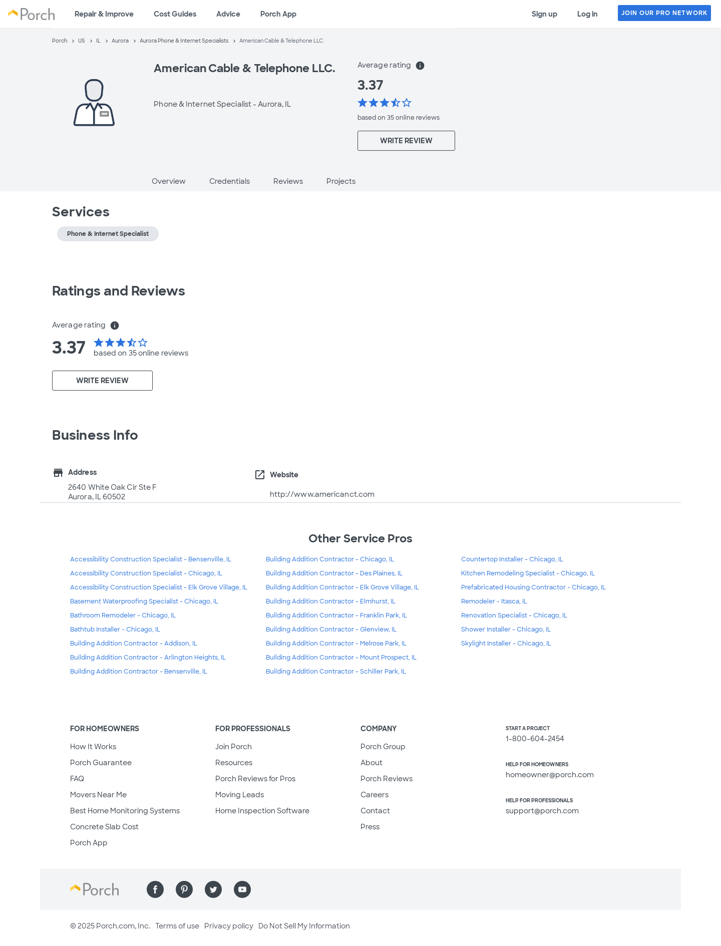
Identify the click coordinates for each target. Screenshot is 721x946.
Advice (228, 14)
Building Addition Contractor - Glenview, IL (331, 629)
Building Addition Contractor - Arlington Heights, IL (148, 658)
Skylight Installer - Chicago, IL (506, 644)
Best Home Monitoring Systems (125, 810)
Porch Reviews (386, 778)
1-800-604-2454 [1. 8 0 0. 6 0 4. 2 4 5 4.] (535, 738)
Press (370, 826)
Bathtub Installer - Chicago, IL (115, 629)
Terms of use (177, 925)
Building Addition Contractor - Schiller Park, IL (336, 672)
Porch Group (383, 746)
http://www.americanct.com (322, 494)
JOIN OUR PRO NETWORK (664, 13)
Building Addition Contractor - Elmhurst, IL (331, 601)
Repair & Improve (104, 14)
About (371, 762)
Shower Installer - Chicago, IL (506, 629)
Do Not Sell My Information (304, 925)
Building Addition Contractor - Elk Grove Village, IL (342, 587)
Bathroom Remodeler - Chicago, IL (123, 615)
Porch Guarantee (101, 762)
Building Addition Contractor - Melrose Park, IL (336, 644)
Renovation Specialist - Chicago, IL (514, 615)
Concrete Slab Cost (104, 826)
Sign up (544, 14)
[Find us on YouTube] (242, 889)
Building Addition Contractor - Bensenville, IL (138, 672)
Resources (233, 762)
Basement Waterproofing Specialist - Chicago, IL (144, 601)
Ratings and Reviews (118, 290)
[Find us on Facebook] (155, 889)
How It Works (93, 746)
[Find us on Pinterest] (184, 889)
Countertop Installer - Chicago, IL (512, 559)
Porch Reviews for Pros (255, 778)
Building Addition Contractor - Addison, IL (133, 644)
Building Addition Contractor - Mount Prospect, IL (341, 658)
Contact (375, 810)
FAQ (77, 778)
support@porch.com (542, 810)
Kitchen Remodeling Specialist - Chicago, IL (528, 573)
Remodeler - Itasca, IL (494, 601)
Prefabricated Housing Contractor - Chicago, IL (533, 587)
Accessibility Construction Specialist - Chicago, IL (146, 573)
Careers (374, 794)
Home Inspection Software (262, 810)
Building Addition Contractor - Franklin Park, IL (336, 615)
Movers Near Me (98, 794)
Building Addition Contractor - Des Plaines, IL (334, 573)
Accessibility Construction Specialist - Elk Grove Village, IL (158, 587)
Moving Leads (239, 794)
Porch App (278, 14)
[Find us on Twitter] (213, 889)
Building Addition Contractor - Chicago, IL (330, 559)
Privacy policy (228, 925)
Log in (587, 14)
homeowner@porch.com (550, 774)
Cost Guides (175, 14)
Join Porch (233, 746)
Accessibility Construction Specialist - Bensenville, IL (150, 559)
